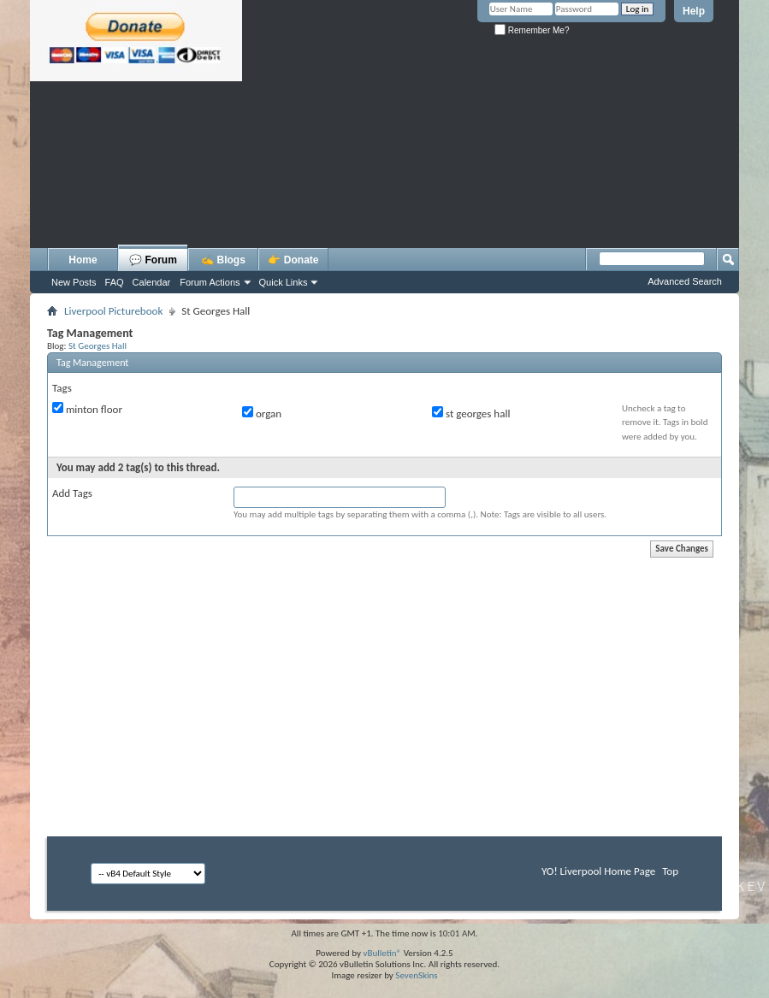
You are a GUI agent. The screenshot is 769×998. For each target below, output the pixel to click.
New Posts (74, 282)
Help (694, 11)
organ (261, 413)
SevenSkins (416, 975)
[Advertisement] (384, 201)
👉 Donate (293, 260)
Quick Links (283, 282)
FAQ (114, 282)
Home (82, 260)
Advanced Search (685, 281)
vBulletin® (382, 953)
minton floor (87, 409)
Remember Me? (531, 30)
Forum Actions (210, 282)
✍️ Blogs (223, 260)
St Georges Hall (97, 345)
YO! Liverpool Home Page (598, 871)
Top (670, 871)
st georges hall (471, 413)
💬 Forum (153, 260)
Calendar (152, 282)
